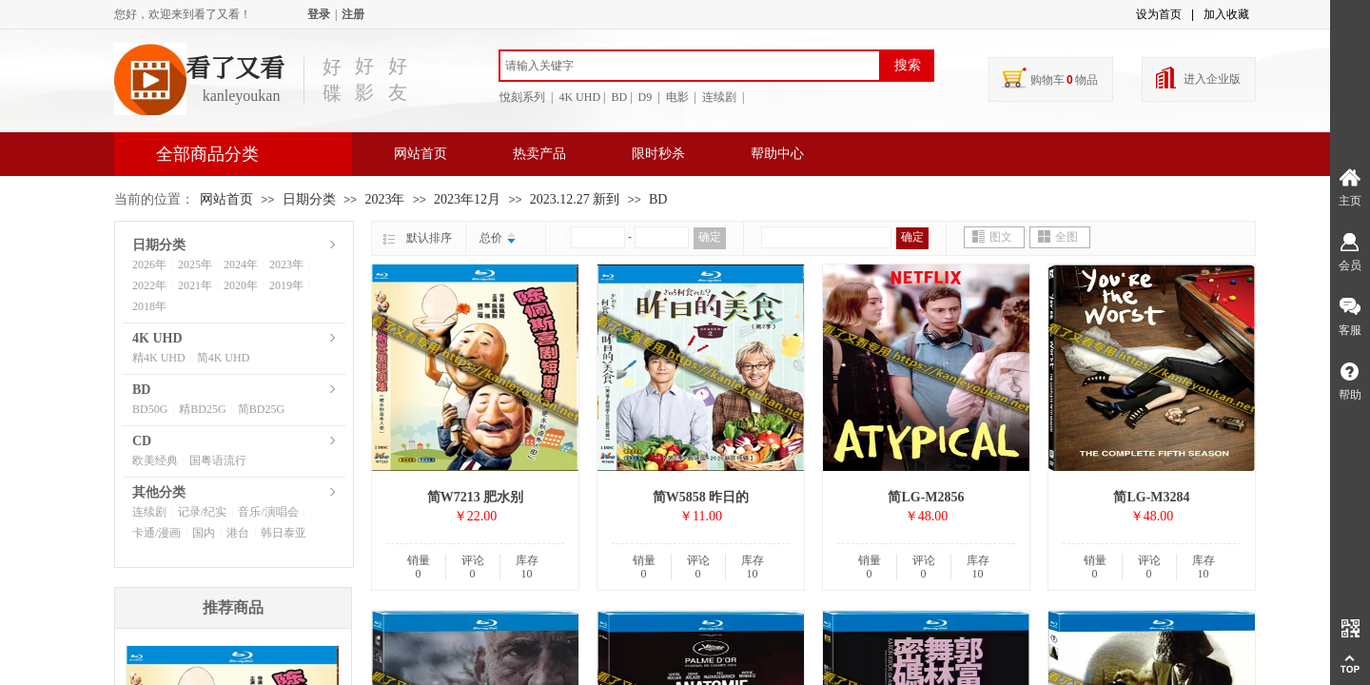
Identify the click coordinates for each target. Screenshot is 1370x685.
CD (141, 441)
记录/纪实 (202, 512)
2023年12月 (467, 199)
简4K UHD (223, 357)
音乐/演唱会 (268, 512)
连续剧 (149, 512)
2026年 (149, 264)
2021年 (195, 285)
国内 (203, 532)
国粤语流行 (217, 460)
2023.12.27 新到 (575, 199)
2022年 (149, 285)
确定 (709, 237)
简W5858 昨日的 (701, 497)
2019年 (286, 285)
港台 (237, 532)
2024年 (241, 264)
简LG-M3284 (1151, 497)
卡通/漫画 (156, 532)
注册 (353, 14)
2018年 (149, 306)
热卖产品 (539, 154)
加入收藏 (1226, 14)
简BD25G (261, 409)
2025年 (195, 264)
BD (658, 199)
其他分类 (159, 492)
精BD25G (202, 409)
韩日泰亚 (283, 532)
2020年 (241, 285)
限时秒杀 (658, 154)
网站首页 (420, 154)
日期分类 (309, 199)
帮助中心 (777, 154)
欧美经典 (155, 460)
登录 (318, 14)
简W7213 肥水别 (475, 497)
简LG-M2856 (926, 497)
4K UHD (157, 338)
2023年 (384, 199)
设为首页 (1159, 14)
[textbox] (690, 65)
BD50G (149, 409)
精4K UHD (159, 357)
